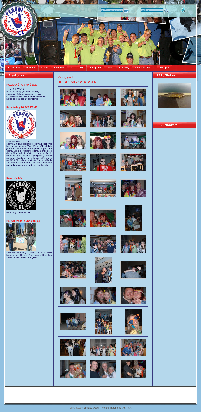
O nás (44, 67)
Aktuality (31, 67)
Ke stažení (14, 67)
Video (110, 67)
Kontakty (124, 67)
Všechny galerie (66, 77)
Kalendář (59, 67)
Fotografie (95, 67)
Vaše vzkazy (76, 67)
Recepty (164, 67)
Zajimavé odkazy (144, 67)
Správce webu (91, 407)
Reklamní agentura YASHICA (116, 407)
